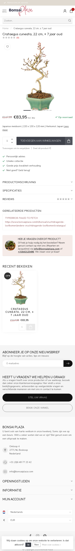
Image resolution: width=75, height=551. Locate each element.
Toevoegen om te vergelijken (16, 148)
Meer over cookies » (51, 544)
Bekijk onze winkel (37, 407)
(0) (17, 37)
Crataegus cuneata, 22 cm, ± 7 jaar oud (32, 28)
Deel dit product (42, 148)
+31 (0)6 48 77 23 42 (20, 462)
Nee (36, 544)
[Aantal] (22, 327)
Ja (28, 544)
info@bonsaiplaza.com (47, 248)
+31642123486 (26, 251)
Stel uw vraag (37, 397)
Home (5, 28)
